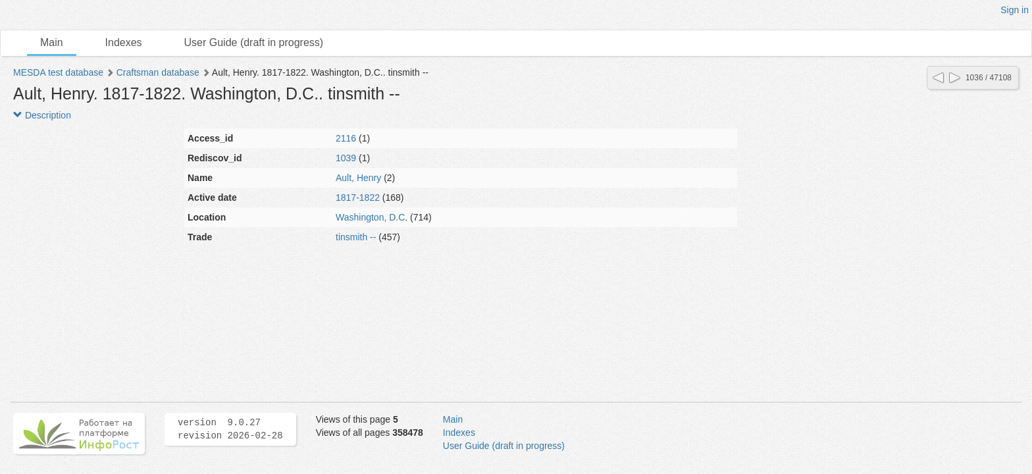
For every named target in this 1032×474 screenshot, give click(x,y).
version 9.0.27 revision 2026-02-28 (230, 429)
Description (42, 115)
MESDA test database (58, 72)
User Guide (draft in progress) (254, 42)
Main (51, 42)
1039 (346, 158)
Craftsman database (157, 72)
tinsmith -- (356, 237)
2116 (346, 138)
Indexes (123, 42)
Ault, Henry (358, 177)
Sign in (1014, 10)
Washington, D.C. (371, 217)
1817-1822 (358, 197)
